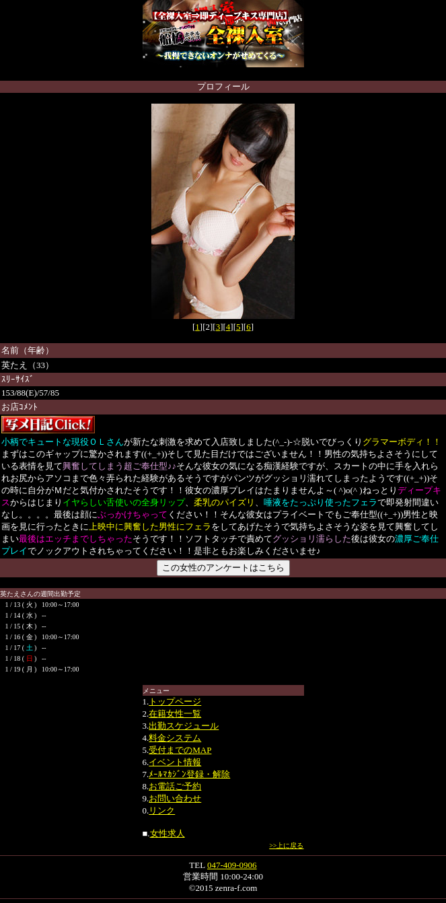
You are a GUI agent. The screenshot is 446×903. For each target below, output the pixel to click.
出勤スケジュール (184, 726)
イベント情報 (175, 762)
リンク (162, 810)
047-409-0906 (232, 865)
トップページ (175, 701)
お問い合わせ (175, 798)
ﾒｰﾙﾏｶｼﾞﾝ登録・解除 (189, 774)
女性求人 (167, 833)
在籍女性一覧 (175, 714)
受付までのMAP (180, 750)
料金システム (175, 738)
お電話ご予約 (175, 786)
